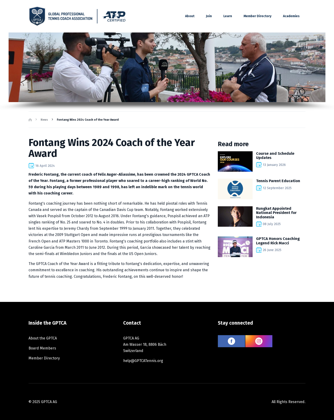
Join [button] (209, 16)
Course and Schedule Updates (275, 155)
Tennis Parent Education (278, 180)
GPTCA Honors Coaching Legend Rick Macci (278, 240)
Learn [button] (227, 16)
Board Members (42, 348)
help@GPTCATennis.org (143, 361)
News (44, 119)
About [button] (189, 16)
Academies (291, 16)
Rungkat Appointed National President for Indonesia (276, 212)
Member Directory (257, 16)
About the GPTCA (43, 338)
